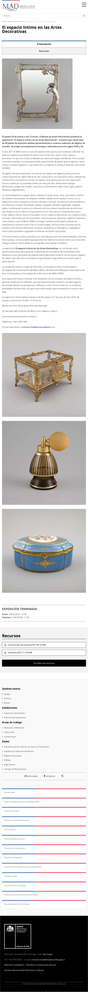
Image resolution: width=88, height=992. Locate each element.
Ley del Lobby (9, 792)
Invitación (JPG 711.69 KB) (19, 652)
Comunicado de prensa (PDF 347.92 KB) (26, 644)
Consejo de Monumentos (15, 769)
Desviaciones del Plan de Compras (17, 904)
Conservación (10, 736)
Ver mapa (47, 954)
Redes (5, 741)
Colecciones (9, 732)
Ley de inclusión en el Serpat (15, 885)
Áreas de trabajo (12, 722)
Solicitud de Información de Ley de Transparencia (23, 867)
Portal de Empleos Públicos (14, 839)
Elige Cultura (9, 764)
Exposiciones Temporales (16, 21)
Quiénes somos (11, 688)
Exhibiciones (9, 707)
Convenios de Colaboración (14, 848)
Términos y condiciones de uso (41, 964)
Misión (7, 703)
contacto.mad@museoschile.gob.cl (48, 959)
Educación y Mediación (14, 727)
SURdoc (7, 760)
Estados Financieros (11, 811)
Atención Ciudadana (14, 964)
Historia (7, 698)
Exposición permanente (14, 713)
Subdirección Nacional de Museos (19, 751)
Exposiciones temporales (15, 717)
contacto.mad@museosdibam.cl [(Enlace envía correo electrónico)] (38, 327)
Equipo (7, 694)
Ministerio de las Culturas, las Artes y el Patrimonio (26, 747)
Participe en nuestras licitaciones (16, 820)
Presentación (44, 44)
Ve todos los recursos (44, 663)
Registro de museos (12, 756)
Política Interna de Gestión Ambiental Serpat (21, 895)
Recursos (44, 50)
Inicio (4, 21)
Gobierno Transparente (13, 857)
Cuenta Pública (9, 829)
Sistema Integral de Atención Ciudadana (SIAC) (21, 801)
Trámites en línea (10, 876)
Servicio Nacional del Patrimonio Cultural (24, 970)
